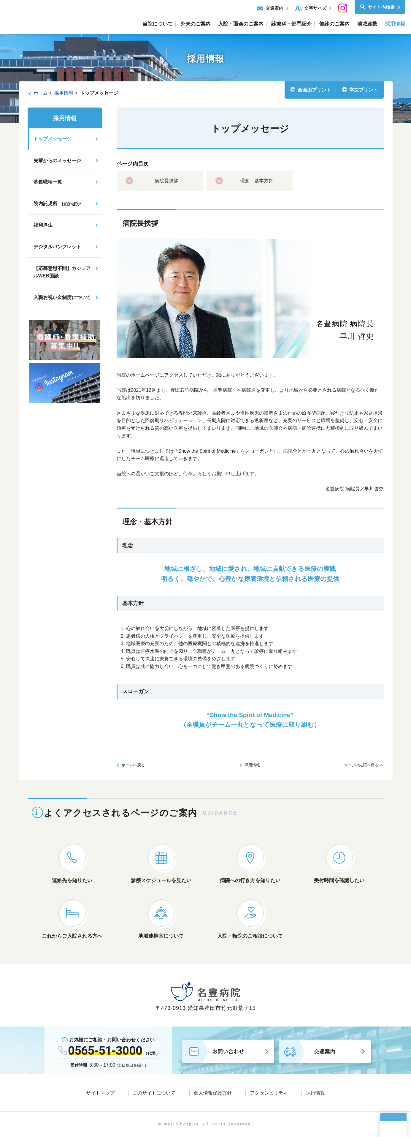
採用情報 (63, 93)
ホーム (41, 93)
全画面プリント (314, 89)
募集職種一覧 (48, 181)
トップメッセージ (53, 138)
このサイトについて (154, 1092)
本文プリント (363, 89)
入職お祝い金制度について (62, 297)
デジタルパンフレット (57, 246)
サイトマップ (100, 1092)
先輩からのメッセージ (57, 160)
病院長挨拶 (166, 180)
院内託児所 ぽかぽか (57, 203)
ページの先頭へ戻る (361, 765)
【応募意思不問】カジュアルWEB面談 (62, 272)
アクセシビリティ (269, 1092)
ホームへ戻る (133, 765)
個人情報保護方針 (213, 1092)
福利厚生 (43, 225)
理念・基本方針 (256, 180)
